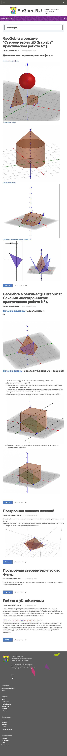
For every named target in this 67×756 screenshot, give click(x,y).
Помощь (4, 727)
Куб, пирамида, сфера (11, 61)
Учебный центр (6, 704)
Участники (4, 745)
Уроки (3, 699)
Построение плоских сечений (28, 511)
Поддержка (5, 706)
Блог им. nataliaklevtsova (11, 50)
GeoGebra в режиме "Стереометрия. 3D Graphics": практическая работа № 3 (28, 42)
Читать (7, 285)
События (4, 711)
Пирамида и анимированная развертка (17, 239)
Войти (3, 690)
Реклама (4, 724)
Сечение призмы (12, 371)
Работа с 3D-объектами (23, 601)
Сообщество (5, 702)
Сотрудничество (6, 729)
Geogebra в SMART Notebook (12, 515)
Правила (4, 722)
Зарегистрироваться (7, 688)
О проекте (4, 720)
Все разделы (6, 18)
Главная (4, 738)
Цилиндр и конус (9, 122)
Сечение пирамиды (14, 311)
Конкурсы (4, 708)
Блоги (3, 742)
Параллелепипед (9, 182)
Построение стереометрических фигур (31, 572)
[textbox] (33, 27)
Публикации (5, 740)
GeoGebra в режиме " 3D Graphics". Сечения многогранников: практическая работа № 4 (32, 298)
